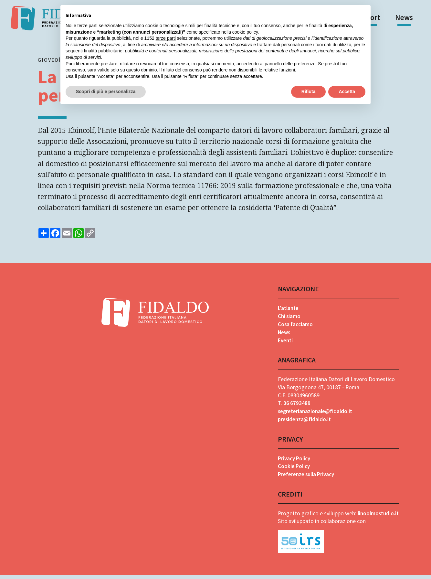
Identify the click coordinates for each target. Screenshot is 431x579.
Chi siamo (288, 319)
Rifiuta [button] (308, 91)
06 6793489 (295, 407)
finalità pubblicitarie (103, 50)
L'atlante (287, 311)
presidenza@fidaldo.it (304, 423)
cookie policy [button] (245, 32)
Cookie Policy (293, 470)
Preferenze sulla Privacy (306, 478)
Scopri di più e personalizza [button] (105, 91)
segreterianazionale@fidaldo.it (315, 415)
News (404, 17)
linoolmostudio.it (377, 517)
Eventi (284, 344)
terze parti (166, 38)
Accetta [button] (347, 91)
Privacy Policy (293, 462)
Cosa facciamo (294, 327)
